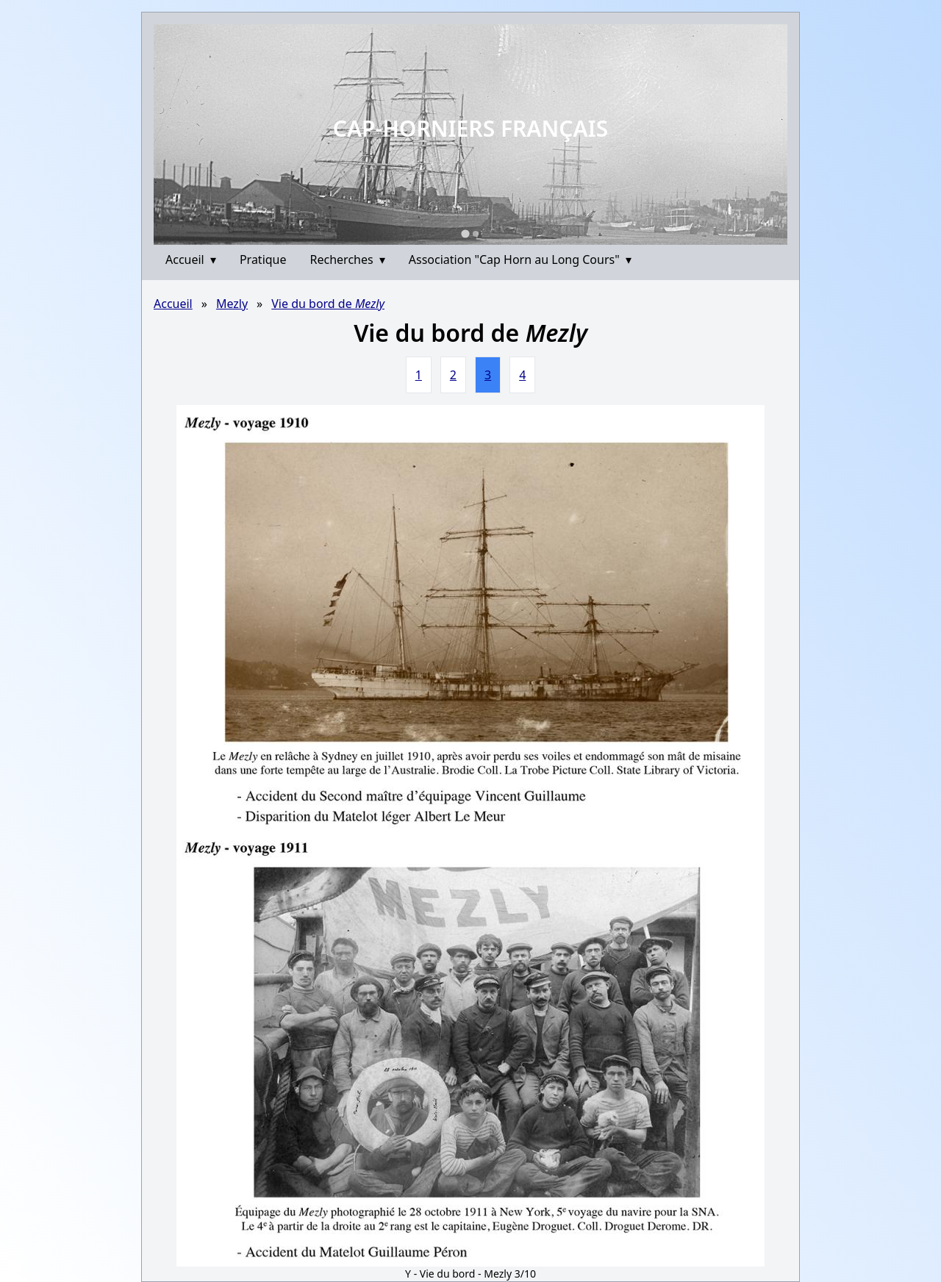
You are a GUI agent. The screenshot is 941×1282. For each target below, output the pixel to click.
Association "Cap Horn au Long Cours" (520, 259)
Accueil (190, 259)
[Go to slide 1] (465, 233)
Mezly (232, 304)
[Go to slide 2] (476, 234)
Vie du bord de (327, 304)
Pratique (263, 259)
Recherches (347, 259)
